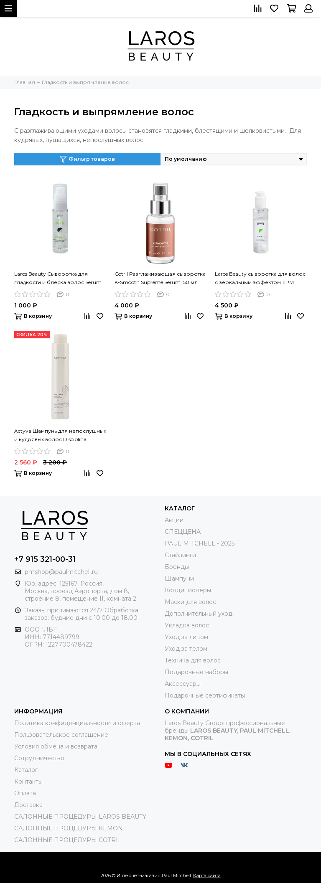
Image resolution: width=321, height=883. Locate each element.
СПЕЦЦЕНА (183, 531)
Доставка (28, 805)
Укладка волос (187, 625)
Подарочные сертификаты (205, 695)
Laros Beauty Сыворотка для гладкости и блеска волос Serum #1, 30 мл (58, 279)
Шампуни (179, 578)
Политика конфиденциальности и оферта (77, 723)
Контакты (28, 781)
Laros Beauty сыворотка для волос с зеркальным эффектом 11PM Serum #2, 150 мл (260, 279)
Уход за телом (186, 648)
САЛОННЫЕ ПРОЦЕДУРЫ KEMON (68, 828)
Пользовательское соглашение (61, 734)
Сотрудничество (39, 758)
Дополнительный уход (198, 613)
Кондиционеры (188, 590)
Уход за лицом (186, 637)
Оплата (25, 793)
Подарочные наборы (196, 672)
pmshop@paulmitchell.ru (61, 572)
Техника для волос (193, 660)
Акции (174, 520)
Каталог (26, 770)
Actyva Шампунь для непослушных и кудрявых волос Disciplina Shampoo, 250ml (60, 436)
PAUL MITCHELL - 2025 (199, 543)
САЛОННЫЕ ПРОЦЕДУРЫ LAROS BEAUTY (80, 816)
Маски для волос (190, 602)
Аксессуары (183, 684)
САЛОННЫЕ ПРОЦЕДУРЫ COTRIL (68, 840)
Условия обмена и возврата (55, 746)
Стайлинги (180, 555)
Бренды (177, 567)
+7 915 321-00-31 (45, 559)
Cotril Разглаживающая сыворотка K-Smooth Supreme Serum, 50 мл (160, 278)
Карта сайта (207, 875)
